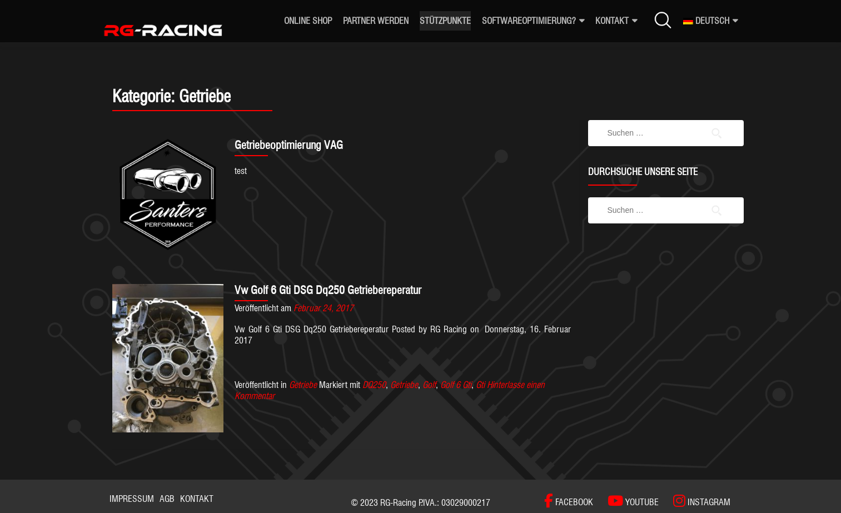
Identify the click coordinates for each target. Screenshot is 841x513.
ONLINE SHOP (308, 21)
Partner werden (376, 21)
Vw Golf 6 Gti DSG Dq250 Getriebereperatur (328, 290)
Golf (429, 385)
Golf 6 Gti (455, 385)
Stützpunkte (445, 21)
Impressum (132, 499)
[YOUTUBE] (627, 501)
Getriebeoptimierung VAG (289, 145)
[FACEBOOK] (568, 501)
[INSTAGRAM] (696, 501)
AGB (167, 499)
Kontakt (612, 21)
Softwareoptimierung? (529, 21)
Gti (480, 385)
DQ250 (374, 385)
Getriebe (303, 385)
